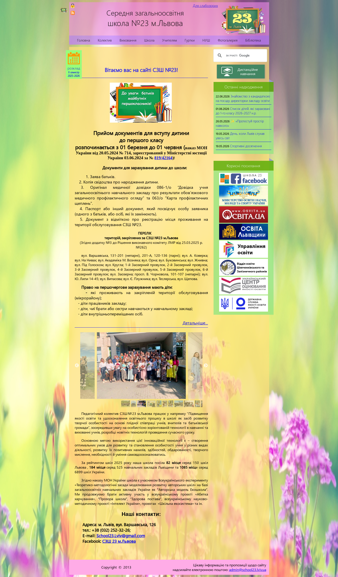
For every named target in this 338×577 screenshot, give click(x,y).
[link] (72, 13)
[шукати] (239, 55)
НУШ (206, 40)
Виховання (128, 40)
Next (206, 365)
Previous (77, 365)
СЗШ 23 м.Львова (119, 541)
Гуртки (190, 40)
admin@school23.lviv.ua (247, 569)
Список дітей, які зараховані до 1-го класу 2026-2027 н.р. (243, 110)
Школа (149, 40)
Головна (83, 40)
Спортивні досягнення (246, 146)
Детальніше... (195, 323)
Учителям (169, 40)
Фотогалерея (228, 40)
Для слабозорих (205, 5)
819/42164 (163, 157)
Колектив (105, 40)
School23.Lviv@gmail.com (120, 535)
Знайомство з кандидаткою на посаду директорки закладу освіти (243, 98)
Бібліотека (253, 40)
